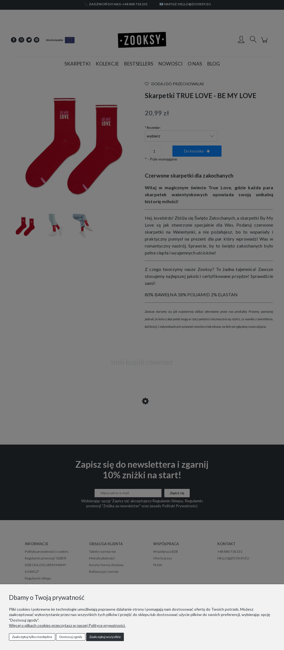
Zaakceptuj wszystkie (105, 637)
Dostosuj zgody (70, 637)
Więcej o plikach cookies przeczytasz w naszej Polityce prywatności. (67, 625)
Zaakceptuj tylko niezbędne (32, 637)
